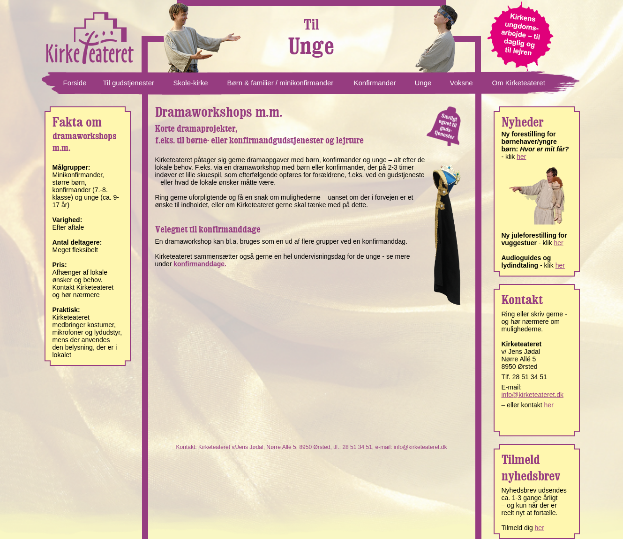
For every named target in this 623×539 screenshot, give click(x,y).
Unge (423, 82)
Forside (75, 82)
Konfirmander (375, 82)
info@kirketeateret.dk (420, 447)
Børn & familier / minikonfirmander (280, 82)
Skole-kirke (190, 82)
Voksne (461, 82)
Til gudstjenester (129, 82)
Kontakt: (187, 447)
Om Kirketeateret (518, 82)
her (521, 156)
